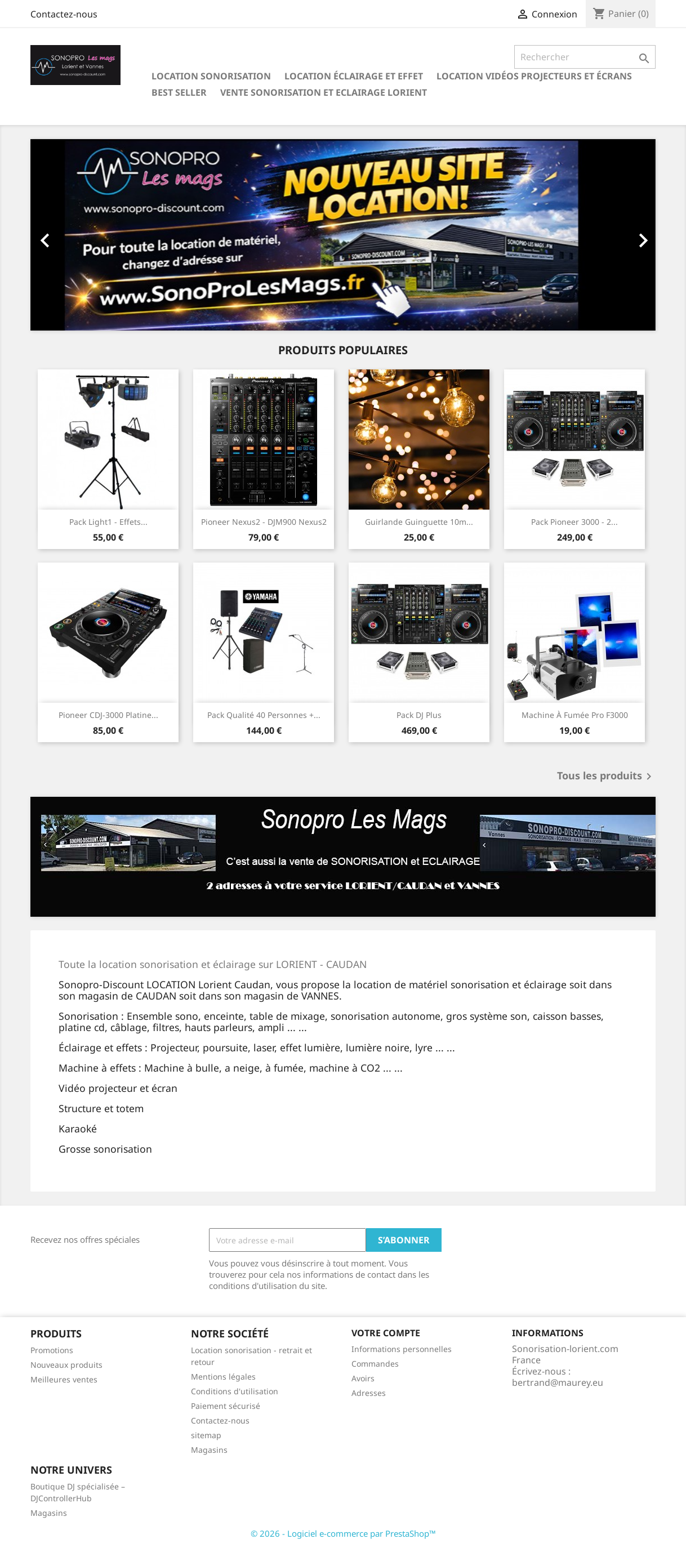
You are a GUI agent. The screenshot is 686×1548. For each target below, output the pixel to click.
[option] (343, 235)
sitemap (206, 1435)
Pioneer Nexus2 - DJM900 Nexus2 (264, 521)
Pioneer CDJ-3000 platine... (108, 715)
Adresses (368, 1393)
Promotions (51, 1350)
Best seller (179, 92)
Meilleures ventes (63, 1379)
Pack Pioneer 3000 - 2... (574, 521)
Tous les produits (606, 776)
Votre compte (385, 1333)
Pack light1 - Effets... (108, 521)
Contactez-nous (63, 14)
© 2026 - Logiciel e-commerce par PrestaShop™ (343, 1533)
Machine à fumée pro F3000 (575, 715)
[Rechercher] (585, 57)
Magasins (209, 1449)
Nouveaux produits (66, 1364)
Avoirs (363, 1378)
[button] (77, 235)
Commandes (375, 1363)
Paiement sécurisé (225, 1405)
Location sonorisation (211, 76)
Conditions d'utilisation (234, 1391)
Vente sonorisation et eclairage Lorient (323, 92)
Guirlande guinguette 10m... (419, 521)
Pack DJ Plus (419, 715)
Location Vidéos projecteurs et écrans (534, 76)
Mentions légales (223, 1376)
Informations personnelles (401, 1349)
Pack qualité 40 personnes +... (263, 715)
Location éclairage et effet (353, 76)
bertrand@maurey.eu (557, 1382)
